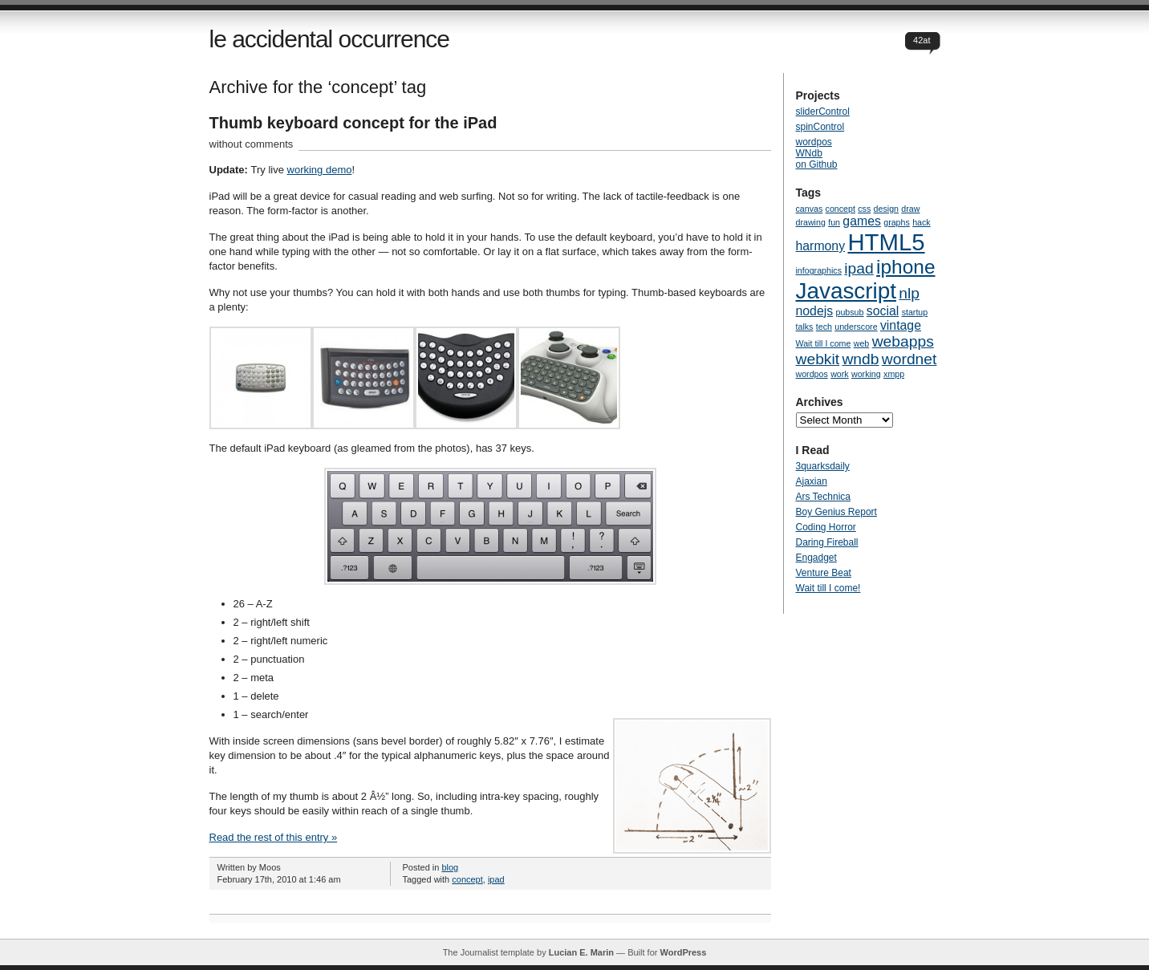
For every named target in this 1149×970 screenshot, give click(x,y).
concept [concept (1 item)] (840, 208)
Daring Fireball (827, 542)
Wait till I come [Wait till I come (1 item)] (823, 343)
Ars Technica (823, 496)
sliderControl (823, 111)
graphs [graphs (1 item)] (896, 222)
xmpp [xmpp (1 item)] (893, 374)
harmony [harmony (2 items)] (821, 246)
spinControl (820, 126)
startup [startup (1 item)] (915, 312)
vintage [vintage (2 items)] (900, 325)
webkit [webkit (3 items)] (818, 359)
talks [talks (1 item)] (805, 326)
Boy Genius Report (836, 511)
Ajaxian (811, 481)
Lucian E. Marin (581, 952)
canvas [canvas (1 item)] (809, 208)
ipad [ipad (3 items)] (858, 268)
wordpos (814, 142)
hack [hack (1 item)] (921, 222)
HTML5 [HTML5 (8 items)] (885, 242)
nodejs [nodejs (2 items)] (815, 311)
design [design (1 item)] (886, 208)
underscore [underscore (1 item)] (855, 326)
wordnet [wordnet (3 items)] (909, 359)
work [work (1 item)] (839, 374)
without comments (251, 144)
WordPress (683, 952)
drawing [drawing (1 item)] (811, 222)
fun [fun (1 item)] (834, 222)
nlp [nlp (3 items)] (909, 293)
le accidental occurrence (329, 39)
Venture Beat (823, 572)
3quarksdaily (823, 466)
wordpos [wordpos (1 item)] (812, 374)
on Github (817, 164)
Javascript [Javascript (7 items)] (846, 290)
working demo (319, 170)
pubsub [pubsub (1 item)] (850, 312)
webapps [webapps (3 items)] (903, 341)
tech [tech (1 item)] (824, 326)
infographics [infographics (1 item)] (819, 270)
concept (467, 879)
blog (449, 867)
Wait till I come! (828, 588)
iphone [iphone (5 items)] (905, 267)
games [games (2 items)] (861, 221)
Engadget (816, 557)
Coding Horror (826, 527)
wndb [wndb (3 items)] (860, 359)
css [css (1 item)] (864, 208)
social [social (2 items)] (883, 311)
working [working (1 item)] (866, 374)
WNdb (809, 153)
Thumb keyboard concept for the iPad (353, 123)
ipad (496, 879)
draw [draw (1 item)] (910, 208)
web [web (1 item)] (862, 343)
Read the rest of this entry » (273, 837)
